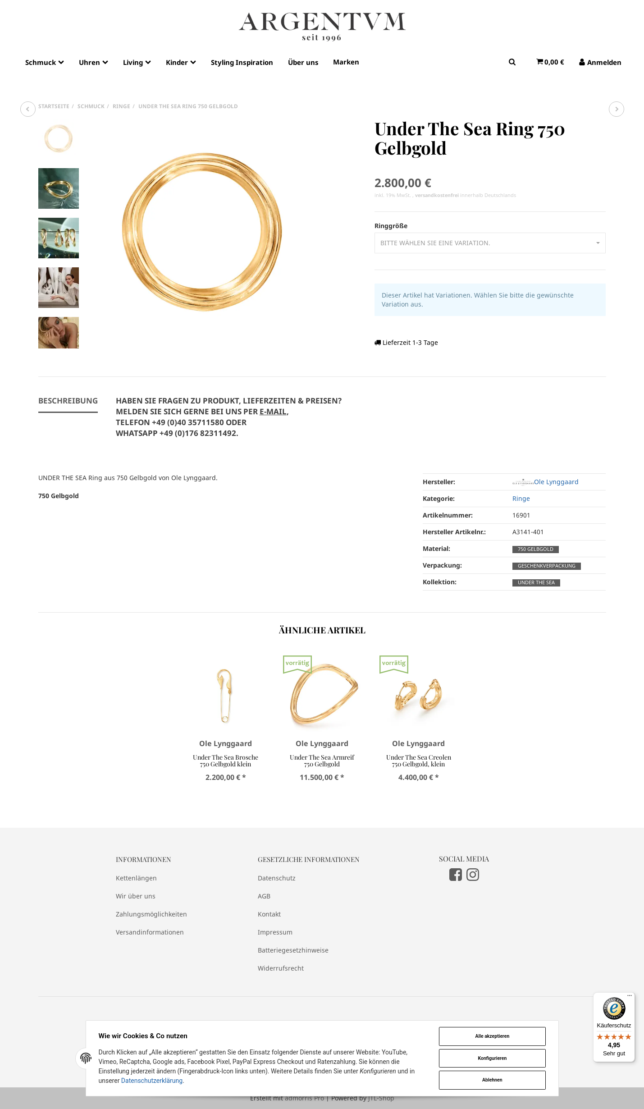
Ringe (521, 498)
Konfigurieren (492, 1058)
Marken (346, 61)
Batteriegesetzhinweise (293, 950)
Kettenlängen (136, 878)
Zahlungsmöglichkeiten (151, 914)
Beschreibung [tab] (68, 400)
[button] (490, 243)
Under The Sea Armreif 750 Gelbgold (322, 760)
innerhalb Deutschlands (465, 195)
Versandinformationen (150, 932)
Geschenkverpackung (546, 566)
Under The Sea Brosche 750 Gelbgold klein (225, 760)
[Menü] (629, 997)
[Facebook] (455, 874)
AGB (264, 896)
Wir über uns (135, 896)
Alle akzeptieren (492, 1036)
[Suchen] (512, 61)
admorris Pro (304, 1098)
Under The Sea (536, 582)
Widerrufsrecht (281, 968)
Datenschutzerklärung (152, 1080)
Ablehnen (492, 1080)
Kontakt (269, 914)
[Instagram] (472, 874)
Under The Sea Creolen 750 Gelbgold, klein (418, 760)
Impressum (275, 932)
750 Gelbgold (535, 549)
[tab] (229, 422)
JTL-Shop (381, 1098)
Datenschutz (277, 878)
